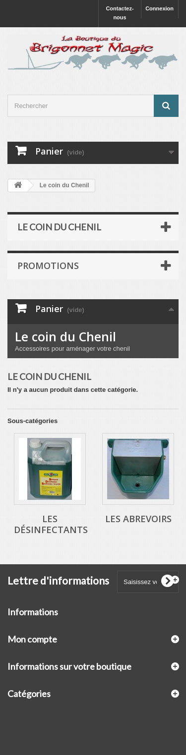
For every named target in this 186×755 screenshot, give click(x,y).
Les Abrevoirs (138, 519)
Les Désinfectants (51, 524)
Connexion (159, 8)
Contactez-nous (119, 12)
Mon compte (32, 639)
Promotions (48, 265)
